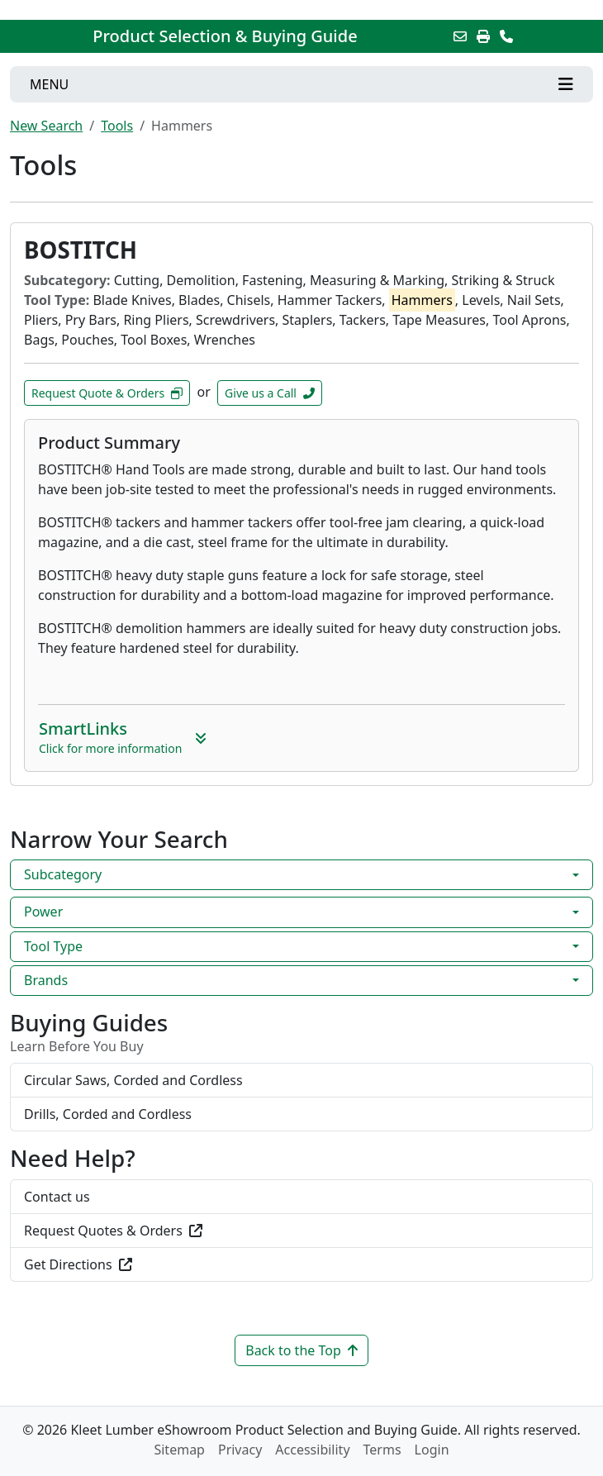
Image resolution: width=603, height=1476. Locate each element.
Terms (382, 1449)
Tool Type (53, 946)
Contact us (57, 1197)
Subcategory (63, 874)
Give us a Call (270, 393)
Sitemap (179, 1449)
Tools (117, 126)
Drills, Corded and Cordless (108, 1114)
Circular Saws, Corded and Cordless (133, 1080)
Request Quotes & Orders (113, 1230)
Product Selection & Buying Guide (225, 36)
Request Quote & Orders (107, 393)
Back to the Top (301, 1350)
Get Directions (78, 1264)
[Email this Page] (460, 36)
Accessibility (312, 1449)
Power (43, 911)
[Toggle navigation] (301, 84)
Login (432, 1449)
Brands (46, 980)
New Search (46, 126)
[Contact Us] (506, 36)
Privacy (240, 1449)
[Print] (483, 36)
